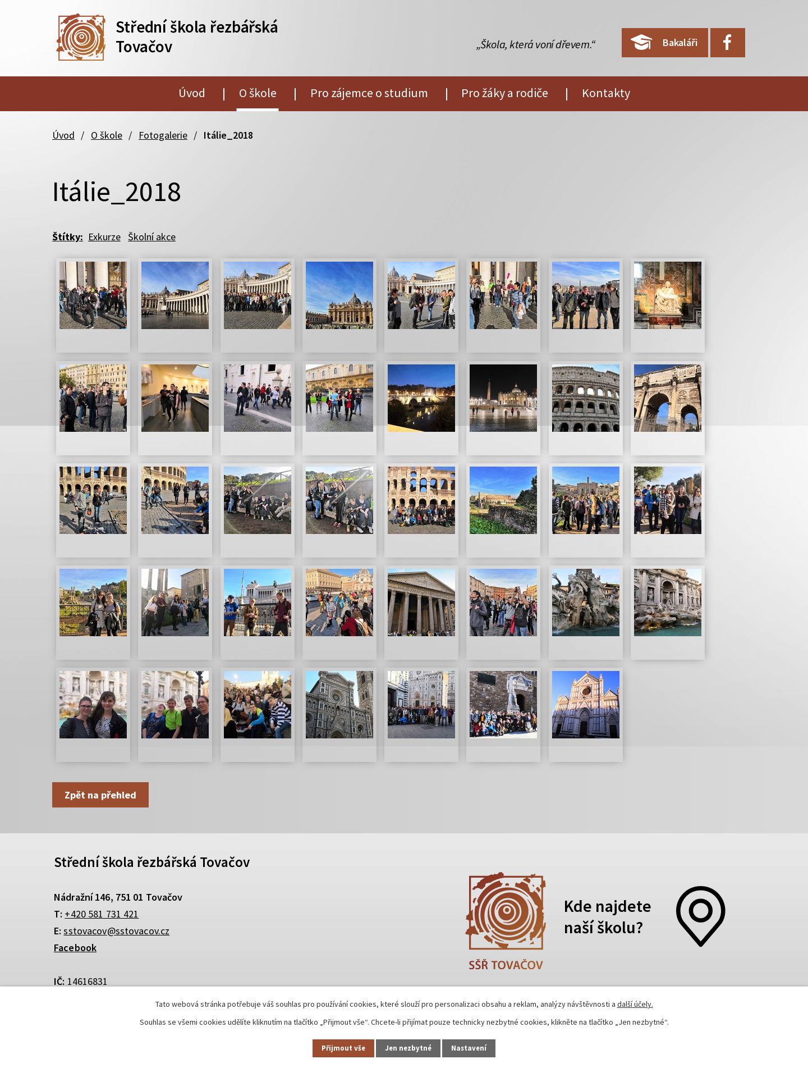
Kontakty (606, 93)
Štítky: (67, 236)
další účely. (635, 1002)
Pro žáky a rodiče (504, 93)
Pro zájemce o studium (369, 93)
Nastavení (477, 1047)
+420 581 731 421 (102, 913)
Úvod (191, 93)
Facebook (75, 947)
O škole (258, 93)
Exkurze (104, 236)
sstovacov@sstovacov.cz (116, 930)
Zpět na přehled (103, 794)
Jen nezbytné (409, 1047)
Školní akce (152, 236)
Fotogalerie (163, 135)
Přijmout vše (336, 1047)
